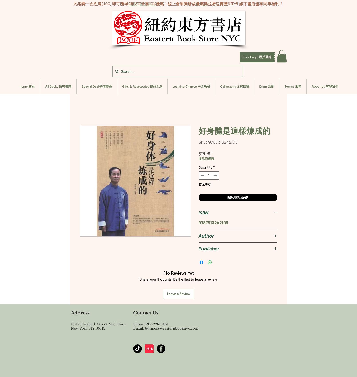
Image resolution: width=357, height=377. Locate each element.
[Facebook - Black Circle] (161, 348)
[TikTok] (137, 348)
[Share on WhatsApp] (210, 262)
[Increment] (215, 175)
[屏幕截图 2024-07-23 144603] (149, 348)
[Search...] (177, 71)
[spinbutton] (209, 175)
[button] (257, 57)
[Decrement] (202, 175)
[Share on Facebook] (201, 262)
